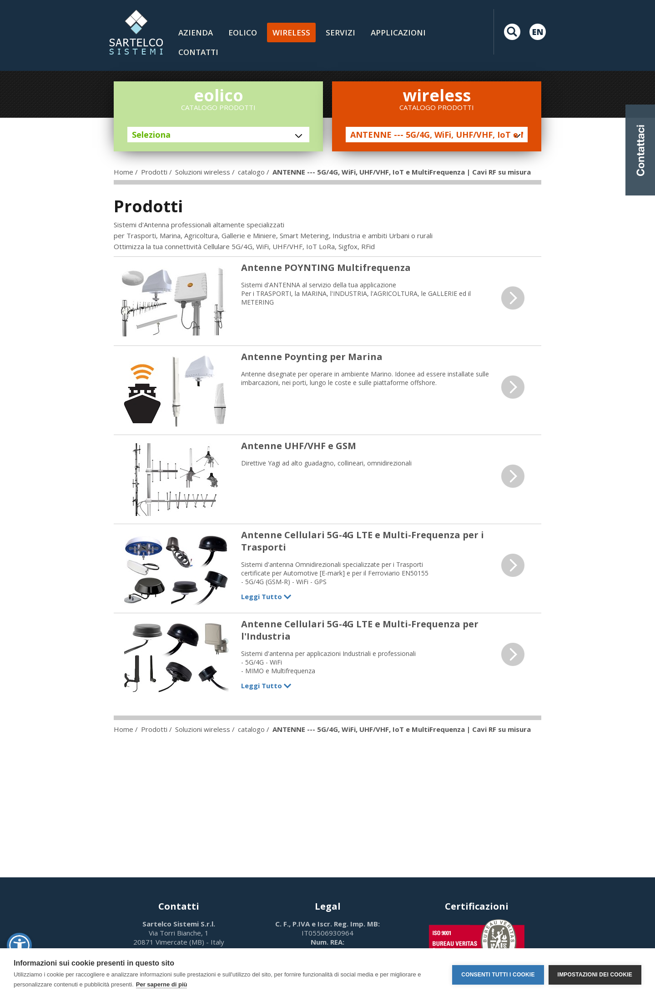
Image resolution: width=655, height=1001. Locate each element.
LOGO (136, 32)
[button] (19, 945)
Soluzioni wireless (202, 171)
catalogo (251, 171)
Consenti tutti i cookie (497, 974)
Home (123, 171)
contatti (198, 52)
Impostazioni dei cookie (595, 974)
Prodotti (154, 171)
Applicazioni (398, 32)
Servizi (340, 32)
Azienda (195, 32)
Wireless (291, 32)
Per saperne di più (161, 984)
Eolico (242, 32)
